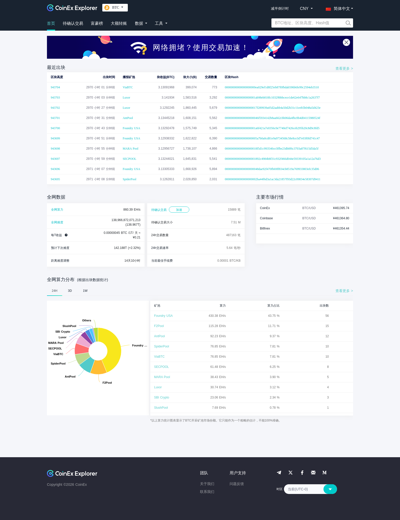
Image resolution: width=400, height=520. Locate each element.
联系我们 (207, 492)
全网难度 (57, 222)
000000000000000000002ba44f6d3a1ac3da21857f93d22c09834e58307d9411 (272, 179)
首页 (51, 23)
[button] (336, 7)
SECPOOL (129, 159)
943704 (55, 87)
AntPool (128, 118)
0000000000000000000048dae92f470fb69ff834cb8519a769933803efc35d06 (272, 169)
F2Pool (159, 326)
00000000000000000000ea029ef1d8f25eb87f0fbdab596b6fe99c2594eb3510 (272, 87)
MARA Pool (130, 148)
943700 (55, 128)
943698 (55, 148)
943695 (55, 179)
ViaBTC (128, 87)
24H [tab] (54, 291)
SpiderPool (129, 179)
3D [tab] (70, 291)
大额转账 (119, 23)
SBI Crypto (161, 397)
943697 (55, 159)
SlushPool (161, 407)
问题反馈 (237, 484)
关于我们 (207, 484)
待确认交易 (73, 23)
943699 (55, 138)
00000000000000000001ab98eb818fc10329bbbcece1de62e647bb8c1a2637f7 (272, 97)
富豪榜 (97, 23)
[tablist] (200, 291)
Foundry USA (131, 128)
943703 (55, 97)
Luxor (126, 97)
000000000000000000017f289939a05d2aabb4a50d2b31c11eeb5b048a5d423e (273, 108)
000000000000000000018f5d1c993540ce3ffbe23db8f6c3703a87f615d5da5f (271, 148)
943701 (55, 118)
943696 (55, 169)
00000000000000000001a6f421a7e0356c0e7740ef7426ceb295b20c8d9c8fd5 (272, 128)
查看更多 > (344, 68)
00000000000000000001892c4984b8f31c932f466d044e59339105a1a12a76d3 (273, 159)
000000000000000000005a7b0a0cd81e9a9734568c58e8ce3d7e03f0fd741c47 (272, 138)
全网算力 (57, 209)
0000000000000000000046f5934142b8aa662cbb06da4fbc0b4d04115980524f (272, 118)
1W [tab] (85, 291)
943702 (55, 108)
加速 (179, 210)
